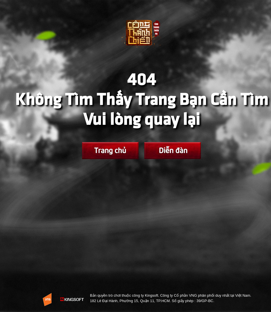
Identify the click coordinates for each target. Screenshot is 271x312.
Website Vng (47, 299)
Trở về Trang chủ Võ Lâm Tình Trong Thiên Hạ (142, 37)
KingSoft (72, 299)
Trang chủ (110, 150)
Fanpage (172, 150)
